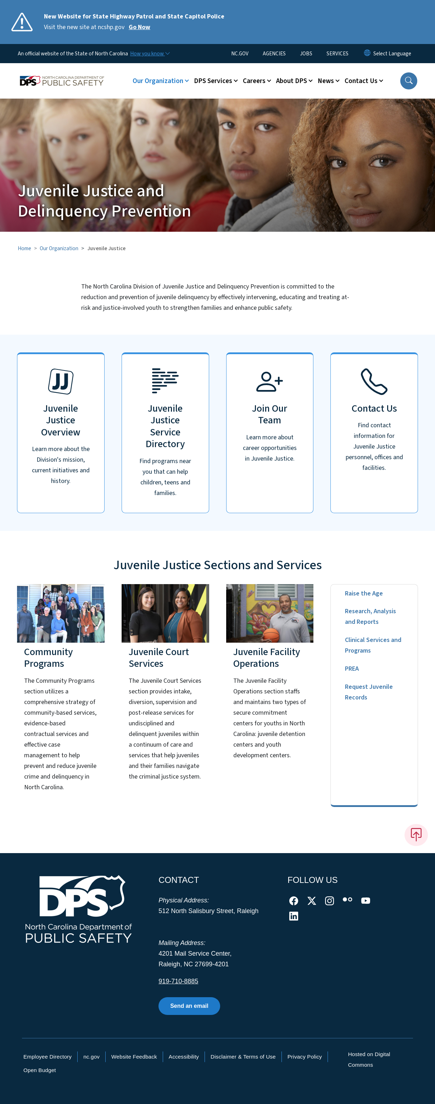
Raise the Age (364, 593)
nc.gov (91, 1057)
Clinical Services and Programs (373, 645)
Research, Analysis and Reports (370, 616)
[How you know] (149, 53)
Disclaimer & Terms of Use (243, 1057)
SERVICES (337, 53)
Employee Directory (47, 1057)
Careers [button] (254, 81)
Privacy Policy (305, 1057)
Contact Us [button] (361, 81)
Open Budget (39, 1070)
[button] (408, 80)
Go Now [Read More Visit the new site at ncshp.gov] (139, 27)
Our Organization (59, 248)
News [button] (326, 81)
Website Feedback (134, 1057)
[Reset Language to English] (367, 53)
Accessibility (184, 1057)
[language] (392, 53)
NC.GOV (240, 53)
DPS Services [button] (213, 81)
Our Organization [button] (158, 81)
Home (24, 248)
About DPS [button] (291, 81)
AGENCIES (274, 53)
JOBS (306, 53)
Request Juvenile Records (369, 692)
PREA (352, 668)
